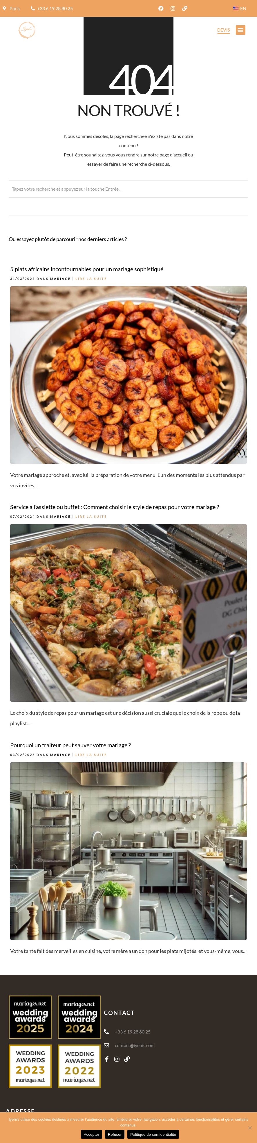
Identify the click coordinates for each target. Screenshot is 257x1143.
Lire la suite (91, 278)
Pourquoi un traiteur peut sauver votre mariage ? (70, 724)
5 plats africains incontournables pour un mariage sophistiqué (86, 268)
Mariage (60, 278)
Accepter (91, 1134)
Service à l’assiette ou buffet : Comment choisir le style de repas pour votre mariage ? (114, 494)
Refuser (115, 1134)
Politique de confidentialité (153, 1134)
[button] (240, 30)
